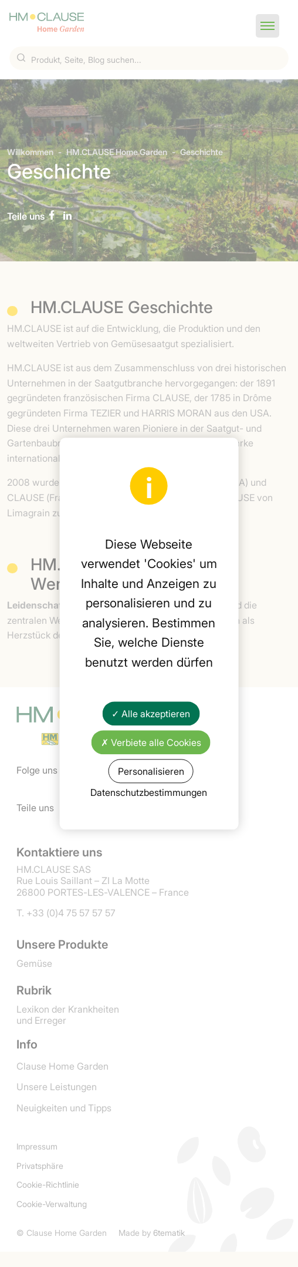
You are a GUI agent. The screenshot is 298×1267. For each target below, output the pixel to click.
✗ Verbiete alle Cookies (151, 741)
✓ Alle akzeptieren (150, 713)
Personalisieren (151, 770)
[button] (267, 26)
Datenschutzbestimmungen (148, 792)
